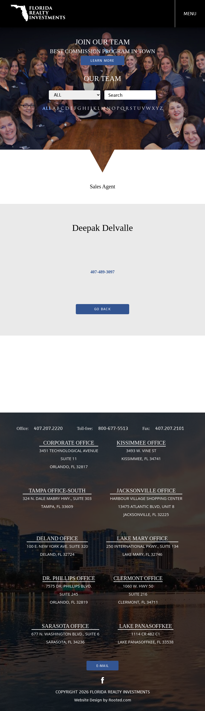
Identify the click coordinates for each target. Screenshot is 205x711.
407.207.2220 (48, 428)
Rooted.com (120, 699)
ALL (47, 108)
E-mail (102, 665)
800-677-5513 (113, 428)
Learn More (102, 60)
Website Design (88, 699)
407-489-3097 (102, 272)
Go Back (102, 309)
